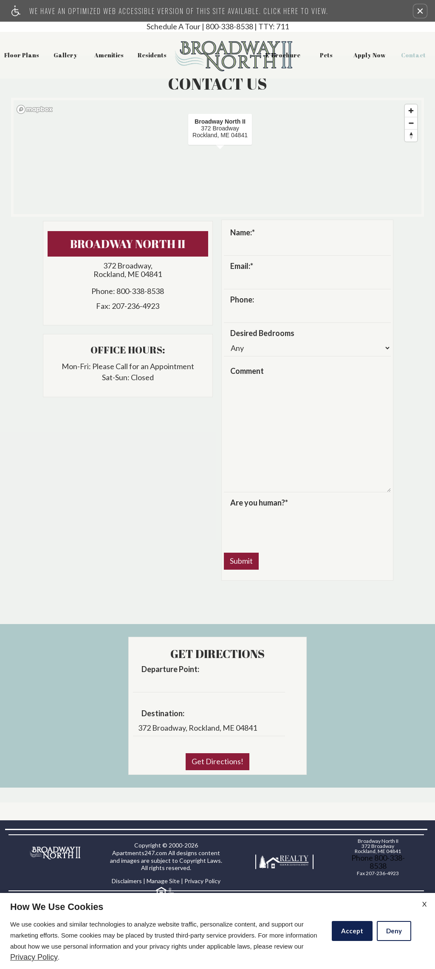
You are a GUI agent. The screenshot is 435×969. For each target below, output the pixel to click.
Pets (326, 55)
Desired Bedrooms (262, 333)
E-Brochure (283, 55)
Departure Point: (170, 669)
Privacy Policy (202, 880)
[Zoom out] (411, 123)
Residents (152, 55)
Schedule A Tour (174, 27)
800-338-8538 (247, 27)
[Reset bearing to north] (411, 135)
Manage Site (163, 880)
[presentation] (288, 525)
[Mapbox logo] (35, 109)
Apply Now (369, 55)
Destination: (162, 713)
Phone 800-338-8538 (378, 862)
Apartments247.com (139, 852)
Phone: (242, 300)
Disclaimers (127, 880)
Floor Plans (21, 55)
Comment (247, 371)
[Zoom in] (411, 111)
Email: (241, 266)
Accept (352, 931)
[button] (420, 11)
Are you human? (259, 503)
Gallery (65, 55)
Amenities (109, 55)
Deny (394, 931)
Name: (242, 233)
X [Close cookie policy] (424, 904)
